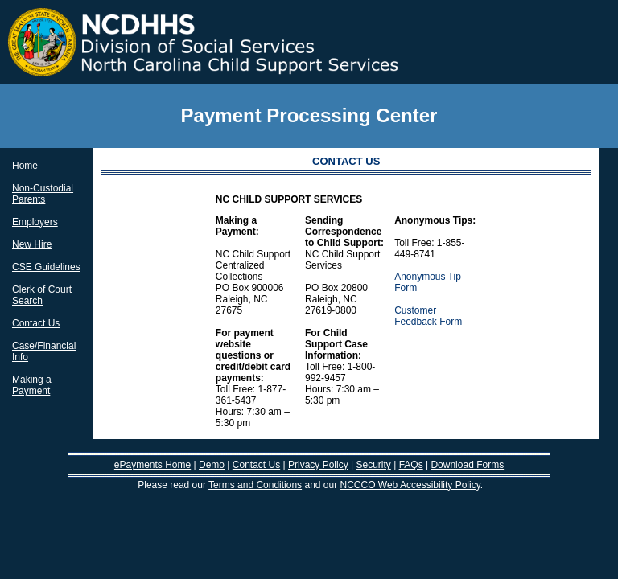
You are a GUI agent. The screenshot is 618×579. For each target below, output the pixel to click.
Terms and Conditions (255, 485)
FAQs (411, 464)
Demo (212, 464)
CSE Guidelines (46, 267)
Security (373, 464)
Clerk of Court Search (42, 295)
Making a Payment (32, 385)
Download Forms (467, 464)
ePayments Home (152, 464)
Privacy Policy (318, 464)
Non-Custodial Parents (42, 194)
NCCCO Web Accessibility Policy (410, 485)
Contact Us (36, 323)
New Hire (32, 244)
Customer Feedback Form (428, 316)
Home (25, 165)
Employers (35, 222)
